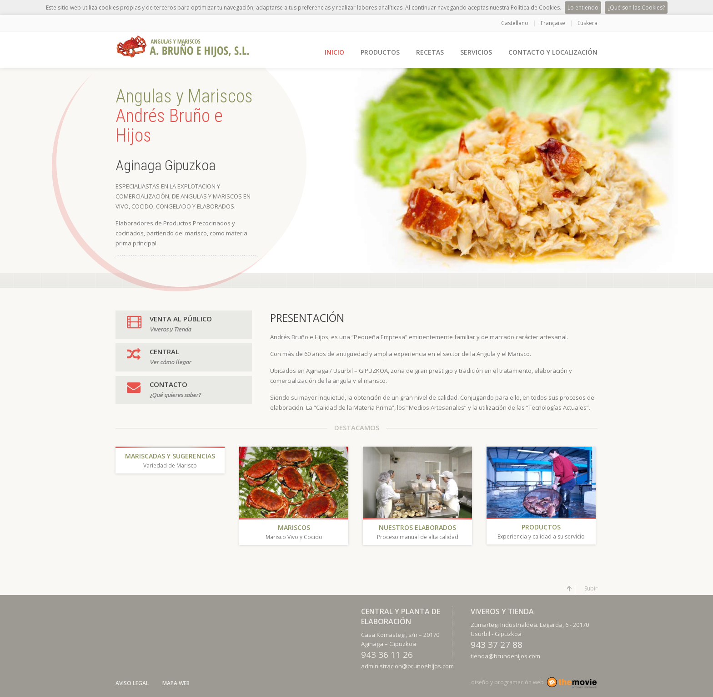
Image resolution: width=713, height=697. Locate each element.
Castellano (514, 23)
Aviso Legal (132, 683)
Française (553, 23)
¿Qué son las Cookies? (636, 7)
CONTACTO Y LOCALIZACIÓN (553, 52)
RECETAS (430, 52)
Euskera (587, 23)
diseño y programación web (507, 682)
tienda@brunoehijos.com (505, 656)
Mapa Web (176, 683)
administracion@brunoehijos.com (407, 666)
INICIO (334, 52)
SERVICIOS (476, 52)
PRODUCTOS (380, 52)
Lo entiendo (582, 7)
